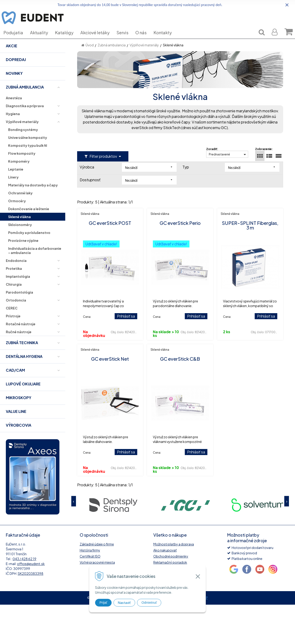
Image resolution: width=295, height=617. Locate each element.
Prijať (103, 602)
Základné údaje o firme (97, 556)
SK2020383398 (30, 586)
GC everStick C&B (180, 371)
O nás (144, 39)
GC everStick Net (110, 371)
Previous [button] (73, 513)
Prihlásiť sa (126, 328)
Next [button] (286, 513)
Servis (126, 39)
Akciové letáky (98, 39)
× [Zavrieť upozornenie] (287, 5)
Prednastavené (219, 166)
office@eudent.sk (31, 576)
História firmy (90, 562)
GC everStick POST (110, 235)
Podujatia (17, 39)
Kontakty (166, 39)
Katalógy (67, 39)
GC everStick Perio (180, 235)
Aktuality (42, 39)
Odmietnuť (149, 602)
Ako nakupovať (165, 562)
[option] (113, 517)
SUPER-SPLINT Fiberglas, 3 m (250, 237)
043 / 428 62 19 (24, 571)
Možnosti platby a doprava (173, 556)
